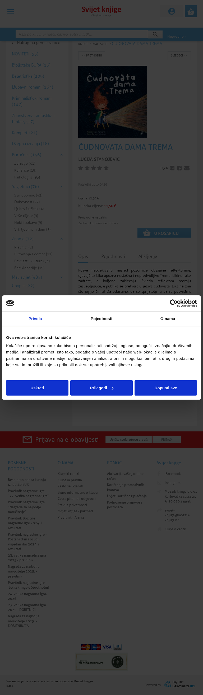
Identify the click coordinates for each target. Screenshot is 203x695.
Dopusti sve (166, 388)
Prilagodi (101, 388)
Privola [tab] (35, 318)
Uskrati (37, 388)
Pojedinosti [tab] (101, 318)
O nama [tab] (167, 318)
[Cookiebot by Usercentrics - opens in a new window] (174, 303)
